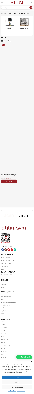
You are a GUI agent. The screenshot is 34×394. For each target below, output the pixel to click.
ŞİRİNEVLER (4, 266)
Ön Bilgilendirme (12, 391)
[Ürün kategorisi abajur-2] (10, 24)
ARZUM (3, 333)
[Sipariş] (31, 41)
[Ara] (17, 8)
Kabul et (17, 377)
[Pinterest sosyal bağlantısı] (12, 249)
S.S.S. (2, 314)
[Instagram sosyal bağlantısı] (5, 249)
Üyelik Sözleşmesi (6, 311)
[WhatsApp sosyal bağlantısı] (15, 249)
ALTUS (3, 331)
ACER (2, 322)
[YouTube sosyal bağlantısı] (8, 249)
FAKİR (3, 342)
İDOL (2, 354)
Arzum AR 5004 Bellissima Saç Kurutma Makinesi (8, 175)
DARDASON (4, 339)
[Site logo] (17, 2)
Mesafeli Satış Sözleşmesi (8, 302)
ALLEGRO (4, 328)
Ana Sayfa (4, 13)
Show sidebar (7, 41)
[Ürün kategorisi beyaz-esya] (24, 24)
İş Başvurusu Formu (6, 275)
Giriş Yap (3, 284)
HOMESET (4, 351)
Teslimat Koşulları (6, 308)
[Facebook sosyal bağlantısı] (2, 249)
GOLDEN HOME (5, 345)
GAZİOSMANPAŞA (6, 263)
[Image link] (13, 227)
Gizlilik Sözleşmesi (21, 391)
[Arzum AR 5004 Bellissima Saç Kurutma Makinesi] (9, 108)
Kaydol (3, 287)
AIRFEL (3, 325)
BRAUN (3, 336)
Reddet (17, 382)
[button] (31, 361)
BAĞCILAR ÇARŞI (6, 257)
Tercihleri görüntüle (17, 387)
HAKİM (3, 348)
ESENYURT (4, 269)
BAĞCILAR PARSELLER (7, 260)
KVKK (2, 299)
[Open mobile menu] (2, 2)
